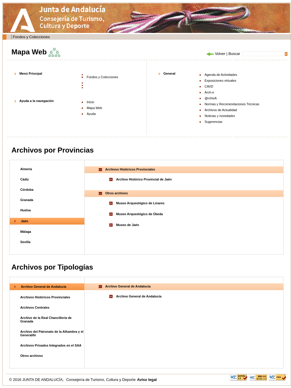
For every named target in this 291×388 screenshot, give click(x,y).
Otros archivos (31, 355)
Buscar (234, 53)
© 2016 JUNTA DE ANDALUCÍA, (37, 379)
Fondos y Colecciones (31, 37)
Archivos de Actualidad (221, 110)
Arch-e (209, 92)
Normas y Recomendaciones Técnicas (232, 104)
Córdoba (27, 189)
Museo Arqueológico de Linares (140, 203)
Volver (215, 53)
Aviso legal (147, 379)
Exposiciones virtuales (220, 80)
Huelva (25, 210)
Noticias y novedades (220, 116)
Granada (26, 200)
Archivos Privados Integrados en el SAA (50, 345)
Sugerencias (213, 121)
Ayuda (91, 114)
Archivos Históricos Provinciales (45, 297)
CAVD (209, 86)
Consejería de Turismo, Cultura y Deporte (101, 379)
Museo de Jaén (127, 225)
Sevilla (25, 242)
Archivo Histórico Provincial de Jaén (144, 179)
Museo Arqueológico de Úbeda (139, 214)
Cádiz (24, 179)
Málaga (25, 231)
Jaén (24, 221)
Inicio (90, 102)
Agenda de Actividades (221, 74)
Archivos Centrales (34, 307)
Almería (26, 169)
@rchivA (211, 98)
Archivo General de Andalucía (43, 286)
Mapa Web (94, 108)
